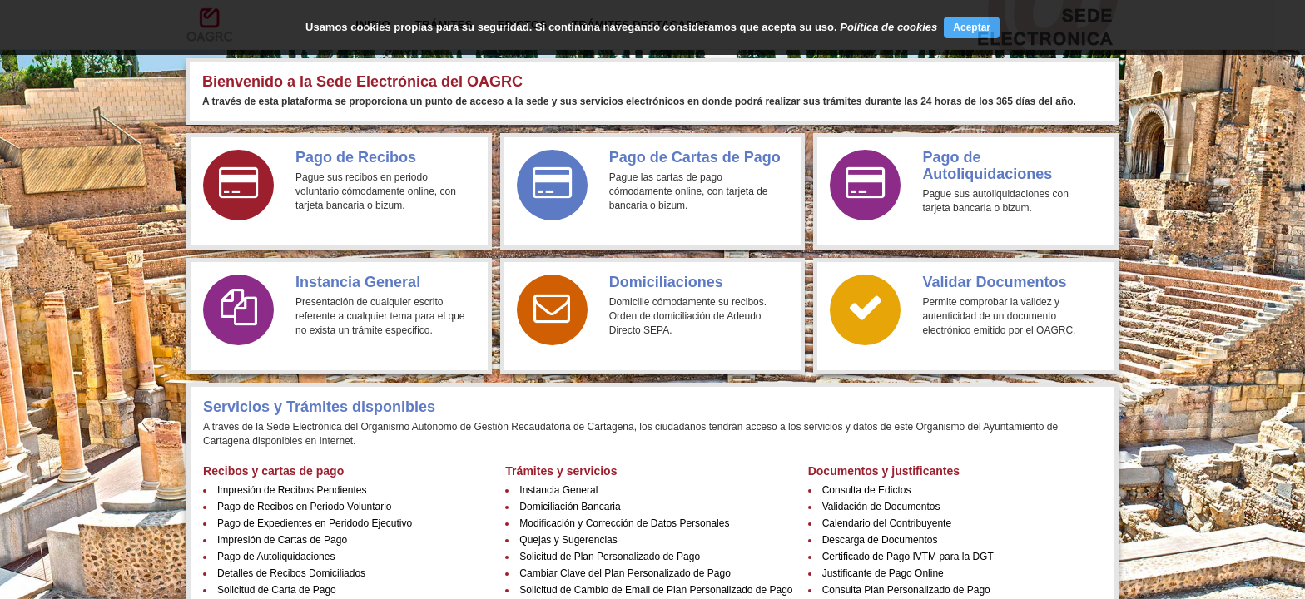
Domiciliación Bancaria (569, 506)
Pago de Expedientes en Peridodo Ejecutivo (314, 523)
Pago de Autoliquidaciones (276, 556)
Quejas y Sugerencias (568, 540)
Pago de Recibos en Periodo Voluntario (304, 506)
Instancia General (558, 490)
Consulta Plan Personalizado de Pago (906, 590)
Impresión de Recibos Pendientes (291, 490)
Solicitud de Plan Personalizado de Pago (609, 556)
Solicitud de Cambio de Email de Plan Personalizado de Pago (655, 590)
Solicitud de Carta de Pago (276, 590)
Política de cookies (888, 27)
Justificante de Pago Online (883, 573)
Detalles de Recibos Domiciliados (291, 573)
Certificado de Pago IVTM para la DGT (908, 556)
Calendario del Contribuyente (886, 523)
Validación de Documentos (881, 506)
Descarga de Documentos (880, 540)
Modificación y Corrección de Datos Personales (624, 523)
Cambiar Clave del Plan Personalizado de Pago (624, 573)
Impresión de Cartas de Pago (282, 540)
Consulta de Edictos (866, 490)
